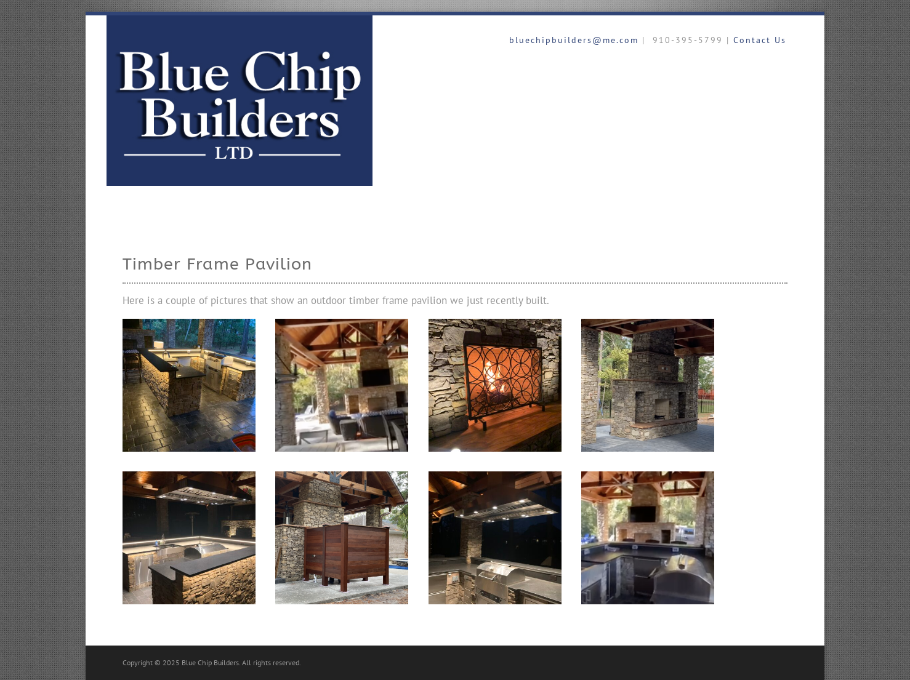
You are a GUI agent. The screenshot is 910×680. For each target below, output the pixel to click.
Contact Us (759, 40)
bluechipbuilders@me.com (571, 40)
